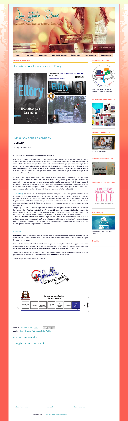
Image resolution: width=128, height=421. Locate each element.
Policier (48, 331)
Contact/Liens (106, 55)
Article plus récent (21, 407)
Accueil (17, 55)
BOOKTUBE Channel (59, 55)
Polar (43, 331)
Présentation (29, 55)
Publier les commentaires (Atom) (55, 414)
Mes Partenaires (90, 55)
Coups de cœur (25, 331)
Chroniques (43, 55)
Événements (75, 55)
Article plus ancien (79, 407)
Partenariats (36, 331)
